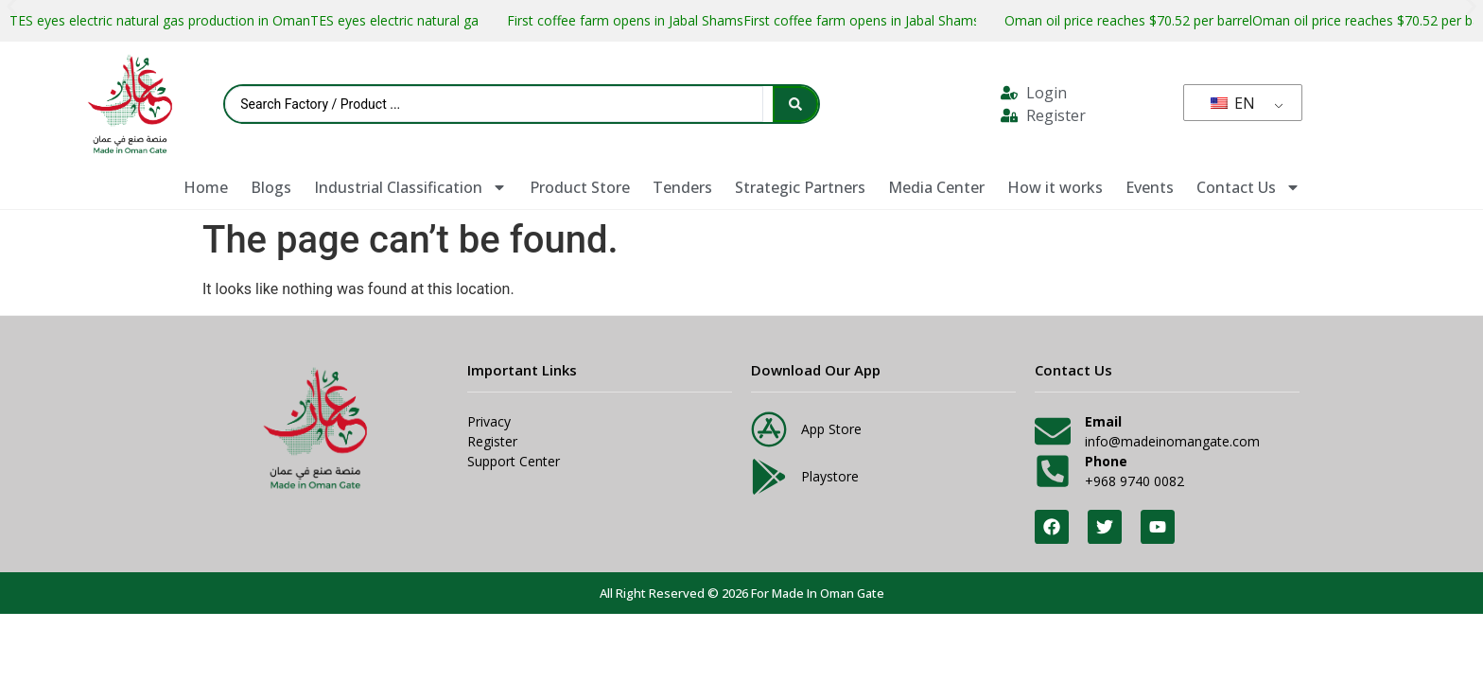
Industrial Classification (410, 187)
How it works (1055, 187)
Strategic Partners (800, 187)
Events (1149, 187)
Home (205, 187)
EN (1233, 103)
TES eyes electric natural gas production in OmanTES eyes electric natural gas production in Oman (310, 20)
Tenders (682, 187)
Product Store (580, 187)
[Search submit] (795, 104)
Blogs (271, 187)
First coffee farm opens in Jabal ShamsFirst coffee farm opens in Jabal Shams (743, 20)
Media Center (936, 187)
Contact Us (1248, 187)
